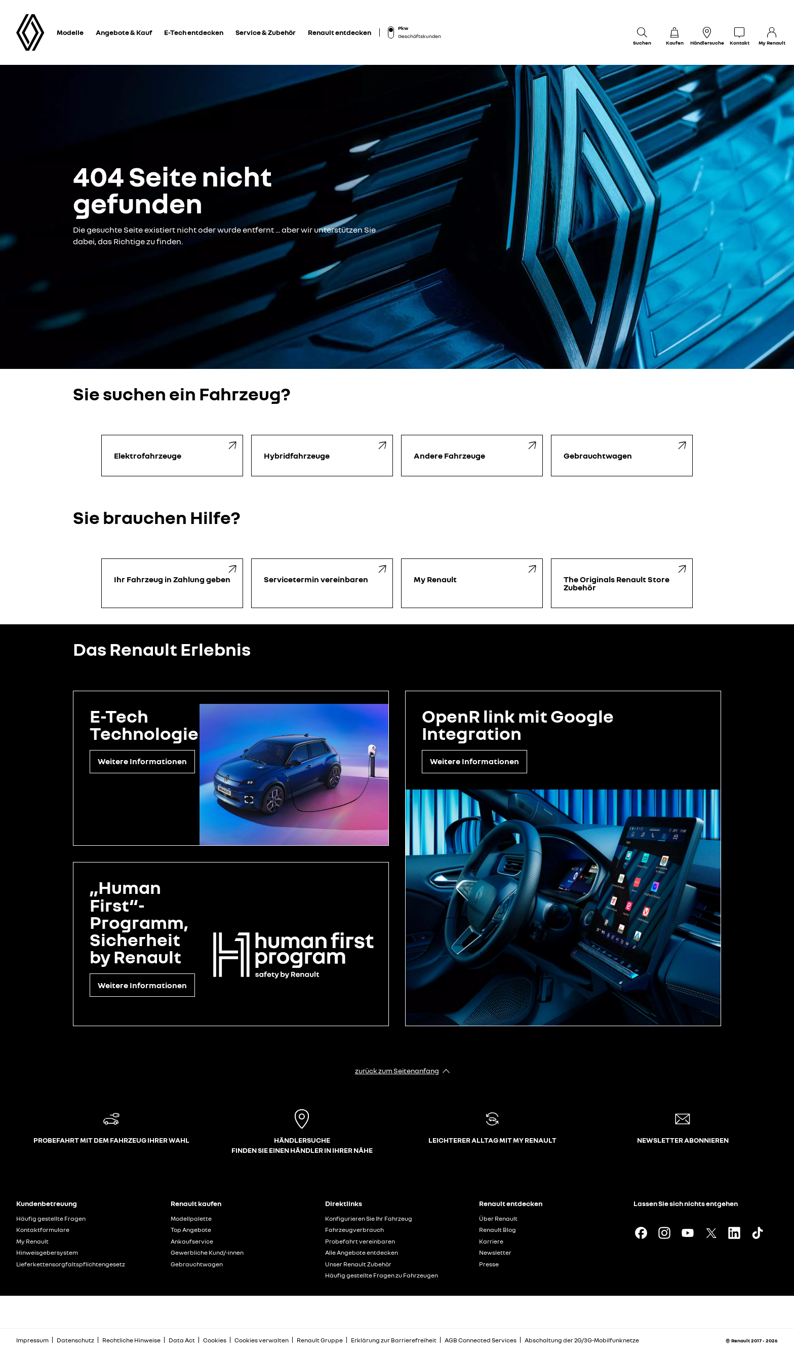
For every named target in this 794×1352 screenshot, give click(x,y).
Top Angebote (191, 1229)
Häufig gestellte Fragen (51, 1218)
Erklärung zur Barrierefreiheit (393, 1340)
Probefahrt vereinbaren (360, 1241)
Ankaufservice (192, 1241)
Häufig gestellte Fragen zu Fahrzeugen (381, 1275)
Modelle (70, 32)
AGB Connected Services (481, 1340)
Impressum (32, 1340)
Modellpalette (191, 1218)
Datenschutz (75, 1340)
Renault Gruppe (320, 1340)
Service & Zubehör (265, 32)
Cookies (214, 1340)
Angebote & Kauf (124, 32)
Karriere (491, 1241)
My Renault (32, 1241)
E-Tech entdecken (193, 32)
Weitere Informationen (142, 761)
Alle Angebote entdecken (361, 1252)
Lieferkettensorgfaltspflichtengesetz (70, 1264)
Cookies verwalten (261, 1340)
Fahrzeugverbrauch (354, 1229)
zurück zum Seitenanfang (397, 1070)
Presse (489, 1264)
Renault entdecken (339, 32)
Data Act (182, 1340)
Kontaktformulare (42, 1229)
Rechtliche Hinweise (131, 1340)
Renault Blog (497, 1229)
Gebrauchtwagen (197, 1264)
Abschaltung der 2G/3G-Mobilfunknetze (582, 1340)
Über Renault (498, 1218)
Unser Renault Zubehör (358, 1264)
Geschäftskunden (419, 36)
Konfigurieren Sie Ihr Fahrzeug (368, 1218)
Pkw (403, 28)
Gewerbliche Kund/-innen (207, 1252)
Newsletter (495, 1252)
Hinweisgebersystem (47, 1252)
